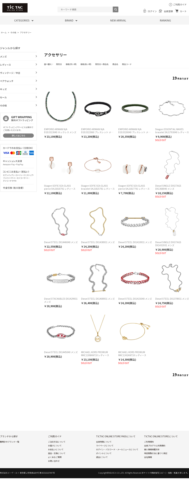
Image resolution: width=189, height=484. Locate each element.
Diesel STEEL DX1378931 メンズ (172, 298)
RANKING (165, 20)
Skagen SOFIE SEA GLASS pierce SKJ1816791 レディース (59, 187)
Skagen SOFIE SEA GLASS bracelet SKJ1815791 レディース (98, 187)
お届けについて (55, 445)
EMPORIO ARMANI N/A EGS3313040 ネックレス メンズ (60, 131)
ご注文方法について (56, 441)
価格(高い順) (85, 64)
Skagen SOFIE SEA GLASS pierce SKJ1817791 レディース (134, 187)
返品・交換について (56, 453)
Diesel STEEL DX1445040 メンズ (61, 352)
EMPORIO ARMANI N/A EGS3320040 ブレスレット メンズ (134, 131)
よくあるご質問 (55, 457)
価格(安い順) (71, 64)
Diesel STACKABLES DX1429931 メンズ (61, 300)
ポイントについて (103, 453)
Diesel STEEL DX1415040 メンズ (135, 298)
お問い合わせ (54, 461)
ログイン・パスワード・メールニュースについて (117, 449)
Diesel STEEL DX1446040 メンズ (61, 242)
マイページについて (104, 445)
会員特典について (103, 441)
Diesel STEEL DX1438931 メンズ (98, 242)
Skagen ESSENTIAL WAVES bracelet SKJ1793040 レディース (172, 131)
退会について (102, 457)
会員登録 (168, 11)
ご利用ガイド (180, 4)
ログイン (152, 11)
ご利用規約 (149, 441)
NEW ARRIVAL (118, 20)
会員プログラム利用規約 (154, 445)
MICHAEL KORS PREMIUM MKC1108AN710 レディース (95, 354)
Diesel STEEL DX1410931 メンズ (135, 242)
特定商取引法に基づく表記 (155, 453)
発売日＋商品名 (102, 64)
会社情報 (148, 457)
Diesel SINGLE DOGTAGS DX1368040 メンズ (168, 187)
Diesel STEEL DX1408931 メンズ (98, 298)
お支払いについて (55, 449)
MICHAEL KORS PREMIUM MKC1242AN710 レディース (132, 354)
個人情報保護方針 (152, 449)
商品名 (115, 64)
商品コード (127, 64)
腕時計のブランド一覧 (9, 441)
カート (183, 11)
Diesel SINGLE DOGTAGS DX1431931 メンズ (168, 244)
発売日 (59, 64)
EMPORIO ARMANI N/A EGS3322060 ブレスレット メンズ (97, 131)
